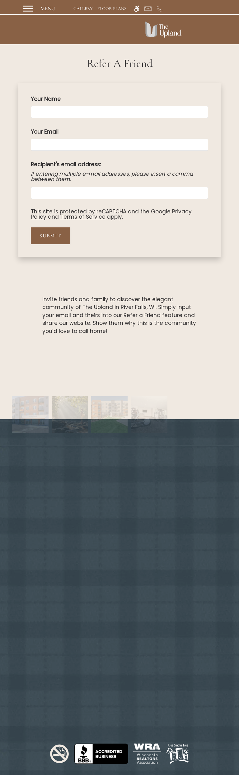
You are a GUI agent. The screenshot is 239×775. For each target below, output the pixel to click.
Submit (50, 235)
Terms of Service (82, 217)
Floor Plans (111, 8)
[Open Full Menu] (38, 8)
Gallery (83, 8)
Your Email (56, 132)
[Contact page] (148, 8)
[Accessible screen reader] (136, 8)
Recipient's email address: (66, 164)
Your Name (57, 99)
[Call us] (159, 8)
